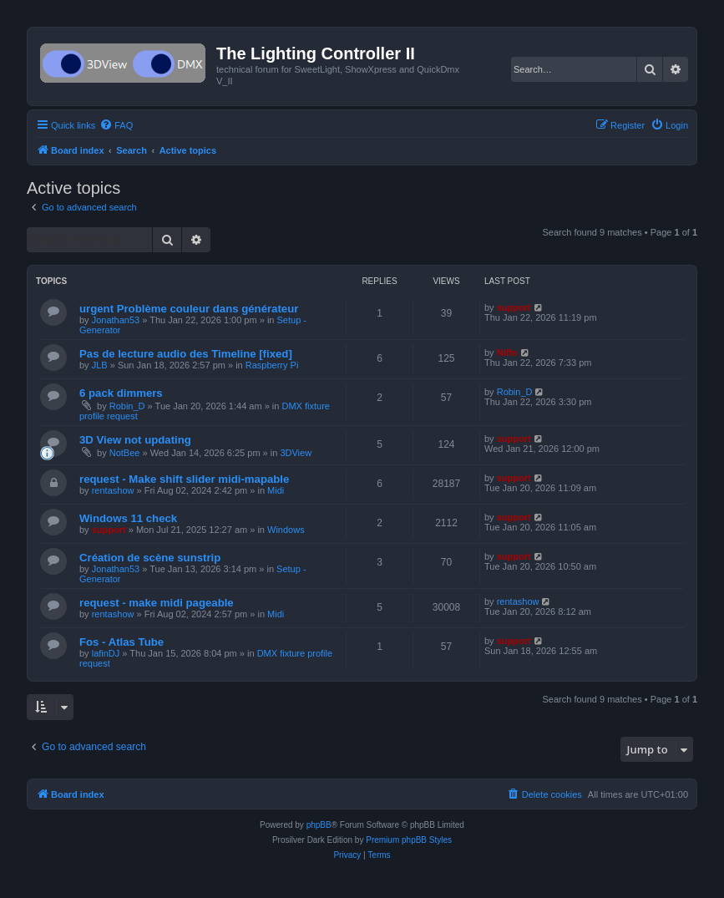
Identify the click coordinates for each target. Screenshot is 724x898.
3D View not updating (135, 440)
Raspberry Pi (272, 365)
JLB (100, 365)
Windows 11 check (128, 518)
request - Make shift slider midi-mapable (184, 479)
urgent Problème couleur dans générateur (188, 308)
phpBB (319, 825)
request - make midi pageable (156, 602)
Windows (286, 530)
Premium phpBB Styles (409, 840)
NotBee (124, 453)
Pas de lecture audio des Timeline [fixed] (185, 354)
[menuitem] (116, 125)
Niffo (507, 353)
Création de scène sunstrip (149, 557)
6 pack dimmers (121, 393)
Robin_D (127, 406)
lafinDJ (106, 653)
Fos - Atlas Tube (121, 642)
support (514, 307)
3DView (295, 453)
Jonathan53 (116, 320)
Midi (275, 490)
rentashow (113, 490)
